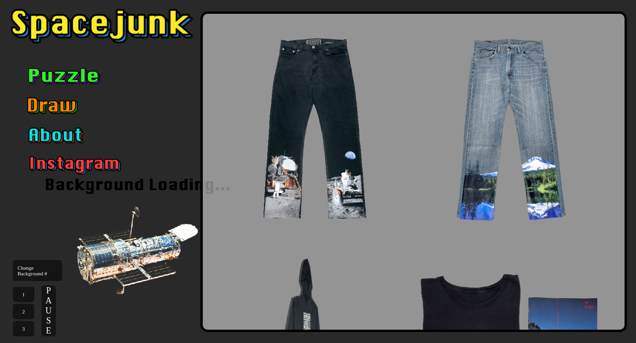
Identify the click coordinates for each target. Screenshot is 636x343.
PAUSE (48, 310)
